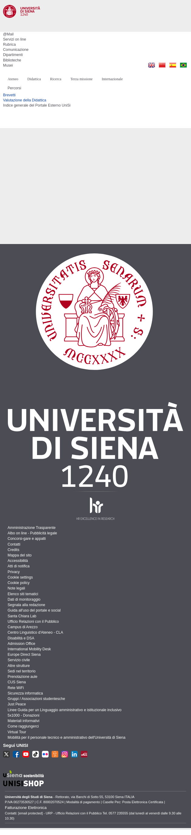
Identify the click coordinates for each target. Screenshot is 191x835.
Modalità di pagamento (83, 802)
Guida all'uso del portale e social (34, 610)
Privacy (14, 572)
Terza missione (81, 79)
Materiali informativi (23, 721)
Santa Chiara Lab (22, 616)
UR (55, 754)
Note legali (16, 588)
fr (45, 754)
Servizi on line (14, 39)
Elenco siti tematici (23, 594)
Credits (13, 550)
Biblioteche (12, 60)
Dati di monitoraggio (24, 599)
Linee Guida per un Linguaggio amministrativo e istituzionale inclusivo (64, 710)
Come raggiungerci (23, 726)
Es (172, 65)
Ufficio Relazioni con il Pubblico (33, 621)
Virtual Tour (17, 732)
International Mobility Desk (29, 649)
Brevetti (9, 95)
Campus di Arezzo (23, 627)
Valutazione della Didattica (24, 100)
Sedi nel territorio (22, 671)
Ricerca (55, 79)
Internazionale (112, 79)
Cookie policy (18, 583)
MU (84, 754)
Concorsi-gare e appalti (27, 538)
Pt (183, 65)
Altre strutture (19, 666)
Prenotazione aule (22, 677)
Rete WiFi (16, 688)
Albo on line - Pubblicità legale (32, 533)
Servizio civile (19, 660)
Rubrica (9, 44)
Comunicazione (16, 50)
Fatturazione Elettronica (25, 807)
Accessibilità (18, 561)
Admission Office (21, 644)
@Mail (8, 34)
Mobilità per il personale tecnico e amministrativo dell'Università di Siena (66, 737)
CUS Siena (17, 682)
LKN (74, 754)
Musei (8, 65)
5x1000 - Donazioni (23, 715)
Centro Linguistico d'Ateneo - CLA (35, 632)
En (151, 65)
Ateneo (13, 79)
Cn (162, 65)
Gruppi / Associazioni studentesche (36, 699)
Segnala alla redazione (26, 605)
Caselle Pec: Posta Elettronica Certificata (133, 802)
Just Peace (17, 704)
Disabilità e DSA (21, 638)
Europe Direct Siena (24, 654)
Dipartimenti (13, 55)
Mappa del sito (20, 555)
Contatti (14, 544)
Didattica (34, 79)
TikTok (35, 754)
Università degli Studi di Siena (95, 19)
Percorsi (14, 88)
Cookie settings (20, 577)
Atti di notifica (18, 566)
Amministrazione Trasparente (32, 528)
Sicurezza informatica (25, 693)
